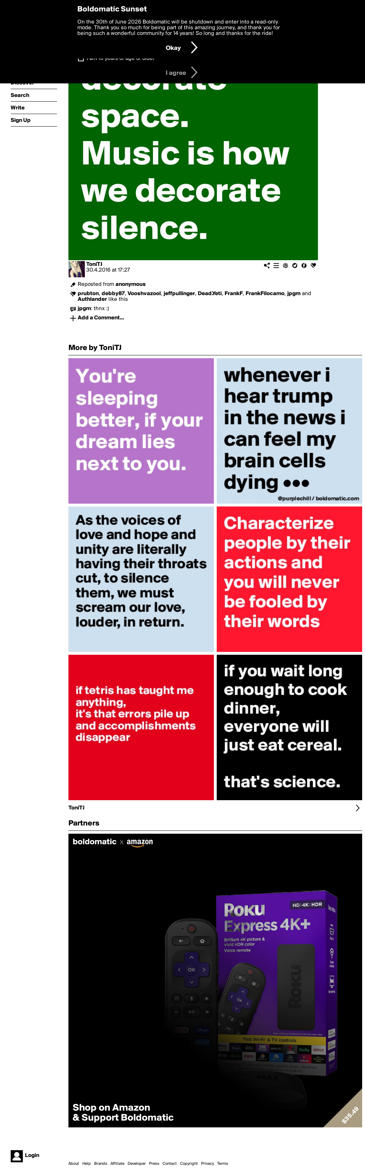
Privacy (207, 1164)
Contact (170, 1164)
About (73, 1164)
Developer (137, 1164)
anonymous (130, 284)
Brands (100, 1164)
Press (154, 1164)
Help (86, 1164)
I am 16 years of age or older (121, 58)
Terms (222, 1164)
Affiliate (117, 1164)
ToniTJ (94, 264)
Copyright (189, 1164)
